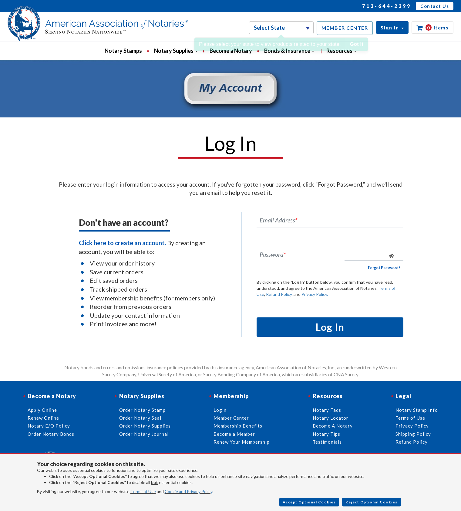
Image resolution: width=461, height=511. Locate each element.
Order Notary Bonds (51, 434)
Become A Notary (333, 425)
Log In (330, 327)
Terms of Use (143, 491)
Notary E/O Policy (49, 425)
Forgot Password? (384, 268)
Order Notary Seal (140, 418)
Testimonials (327, 442)
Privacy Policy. (314, 294)
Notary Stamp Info (416, 410)
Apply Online (42, 410)
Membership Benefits (238, 425)
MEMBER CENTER (344, 28)
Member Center (231, 418)
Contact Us (434, 6)
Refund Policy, (279, 294)
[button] (392, 27)
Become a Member (234, 434)
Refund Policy (411, 442)
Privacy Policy (412, 425)
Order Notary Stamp (142, 410)
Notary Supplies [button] (175, 50)
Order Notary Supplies (145, 425)
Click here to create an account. (122, 242)
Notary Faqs (327, 410)
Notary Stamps (123, 50)
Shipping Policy (413, 434)
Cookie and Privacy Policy (188, 491)
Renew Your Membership (242, 442)
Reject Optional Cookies (371, 502)
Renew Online (43, 418)
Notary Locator (330, 418)
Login (220, 410)
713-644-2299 (386, 6)
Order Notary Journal (144, 434)
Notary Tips (326, 434)
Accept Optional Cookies (309, 502)
